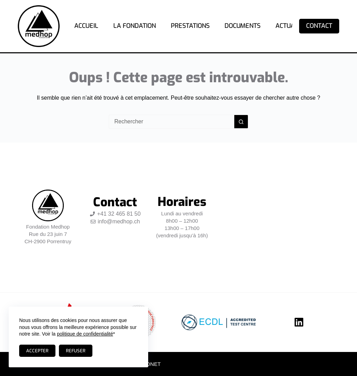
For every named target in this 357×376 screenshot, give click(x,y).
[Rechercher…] (171, 122)
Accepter (37, 351)
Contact (319, 26)
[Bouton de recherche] (241, 122)
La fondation (134, 26)
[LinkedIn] (299, 322)
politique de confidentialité (85, 334)
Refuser (75, 351)
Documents (242, 26)
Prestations (190, 26)
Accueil (86, 26)
